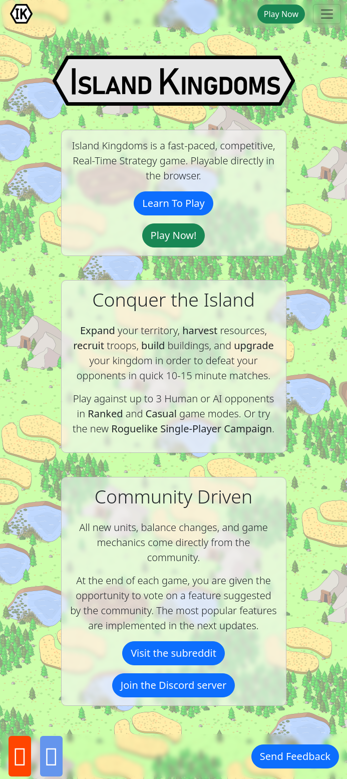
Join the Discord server (174, 685)
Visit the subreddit (173, 653)
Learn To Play (173, 203)
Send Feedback (295, 756)
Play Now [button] (281, 14)
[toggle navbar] (327, 14)
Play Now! (174, 235)
